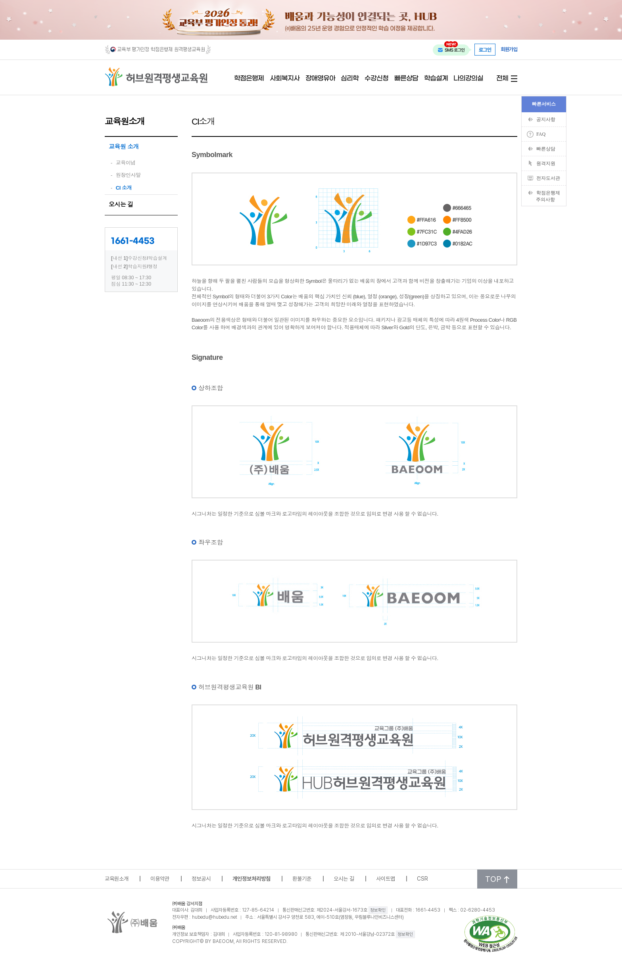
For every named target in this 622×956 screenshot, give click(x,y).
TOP (497, 878)
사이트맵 (385, 878)
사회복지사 (284, 79)
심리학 (350, 79)
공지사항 (545, 119)
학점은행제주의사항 (548, 196)
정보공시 (201, 878)
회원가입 (509, 49)
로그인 (485, 49)
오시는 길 (121, 204)
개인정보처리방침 (251, 878)
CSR (422, 878)
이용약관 (159, 878)
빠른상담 (406, 79)
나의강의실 (468, 79)
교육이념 (126, 163)
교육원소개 (117, 878)
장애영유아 (320, 79)
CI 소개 (124, 188)
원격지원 (545, 163)
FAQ (540, 134)
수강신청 (376, 79)
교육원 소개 (124, 146)
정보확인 (378, 910)
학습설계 (436, 79)
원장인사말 (128, 175)
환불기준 (301, 878)
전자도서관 (548, 178)
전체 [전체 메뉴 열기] (502, 79)
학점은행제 (249, 79)
